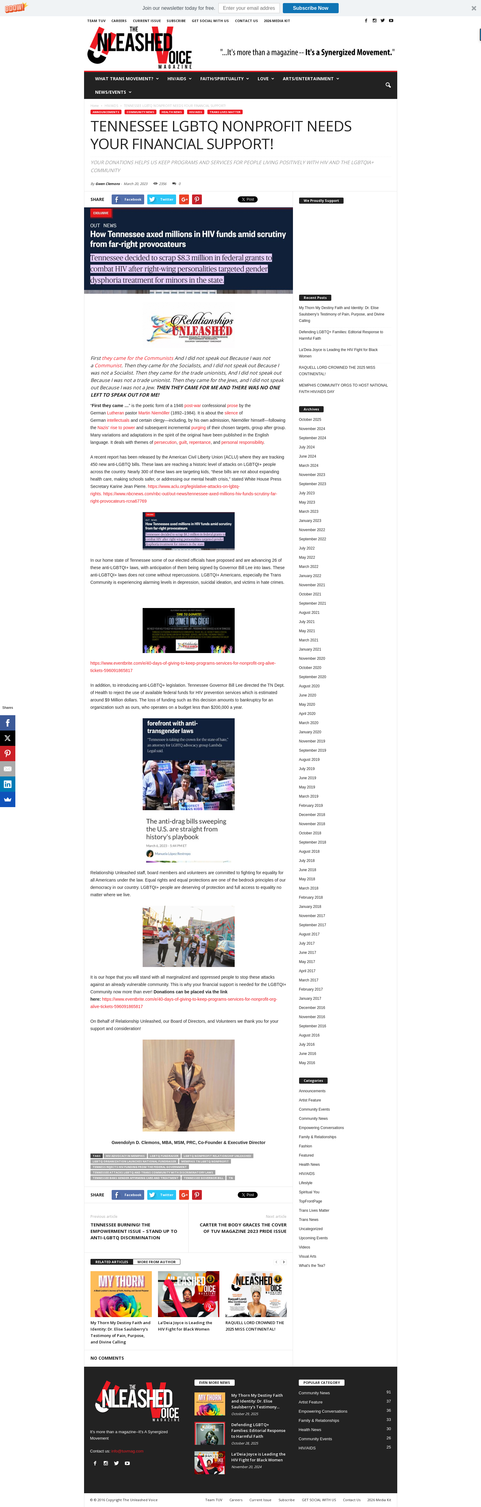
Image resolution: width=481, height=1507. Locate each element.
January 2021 (310, 649)
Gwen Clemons (107, 183)
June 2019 (307, 778)
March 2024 (308, 465)
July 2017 (307, 943)
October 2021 (310, 594)
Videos (304, 1247)
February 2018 (311, 897)
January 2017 (310, 998)
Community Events (314, 1109)
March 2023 (308, 511)
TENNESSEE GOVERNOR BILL (203, 1178)
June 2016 (307, 1054)
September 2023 (312, 484)
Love (266, 78)
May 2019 (307, 787)
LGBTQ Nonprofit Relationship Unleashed (217, 1156)
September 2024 (312, 438)
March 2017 (308, 980)
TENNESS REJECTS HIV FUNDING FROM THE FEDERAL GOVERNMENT (140, 1167)
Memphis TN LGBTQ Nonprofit (205, 1161)
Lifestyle (306, 1183)
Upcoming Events (313, 1238)
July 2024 (307, 447)
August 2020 (309, 686)
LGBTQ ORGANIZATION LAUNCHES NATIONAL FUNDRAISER (134, 1161)
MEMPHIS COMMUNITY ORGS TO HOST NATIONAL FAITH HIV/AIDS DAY (343, 388)
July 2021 (307, 622)
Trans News (309, 1220)
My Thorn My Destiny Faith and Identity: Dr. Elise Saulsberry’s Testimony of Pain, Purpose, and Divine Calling (341, 314)
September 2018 (312, 842)
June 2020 (307, 695)
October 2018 (310, 833)
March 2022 (308, 567)
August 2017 (309, 934)
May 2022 (307, 557)
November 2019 (312, 741)
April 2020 (307, 714)
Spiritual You (309, 1192)
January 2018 (310, 907)
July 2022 (307, 548)
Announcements (106, 112)
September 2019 (312, 750)
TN (231, 1178)
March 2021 (308, 640)
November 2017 (312, 916)
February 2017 (311, 989)
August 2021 (309, 612)
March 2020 (308, 723)
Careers (119, 20)
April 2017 (307, 971)
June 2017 (307, 952)
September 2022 (312, 539)
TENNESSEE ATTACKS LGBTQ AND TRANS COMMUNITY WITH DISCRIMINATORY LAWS (153, 1172)
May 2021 (307, 631)
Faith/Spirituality (224, 78)
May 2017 (307, 962)
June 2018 (307, 870)
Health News (172, 112)
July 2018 (307, 861)
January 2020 (310, 732)
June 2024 (307, 456)
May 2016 (307, 1063)
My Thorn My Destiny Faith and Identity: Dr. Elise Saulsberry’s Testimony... (257, 1401)
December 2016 (312, 1008)
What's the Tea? (312, 1265)
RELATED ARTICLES (111, 1262)
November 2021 (312, 585)
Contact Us (246, 20)
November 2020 (312, 658)
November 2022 (312, 530)
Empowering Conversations (321, 1128)
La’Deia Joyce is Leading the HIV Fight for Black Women (338, 353)
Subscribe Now (311, 8)
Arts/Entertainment (311, 78)
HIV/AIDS (179, 78)
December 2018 (312, 815)
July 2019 (307, 769)
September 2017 (312, 925)
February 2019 (311, 805)
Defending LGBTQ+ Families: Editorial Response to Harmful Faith (341, 335)
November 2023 (312, 475)
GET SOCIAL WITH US (210, 20)
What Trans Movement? (127, 78)
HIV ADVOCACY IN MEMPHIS (125, 1156)
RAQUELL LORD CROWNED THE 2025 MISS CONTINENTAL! (337, 370)
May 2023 (307, 502)
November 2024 (312, 429)
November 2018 (312, 824)
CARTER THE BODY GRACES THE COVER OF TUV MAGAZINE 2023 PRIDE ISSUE (243, 1228)
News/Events (113, 92)
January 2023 (310, 521)
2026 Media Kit (277, 20)
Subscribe (176, 20)
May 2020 (307, 704)
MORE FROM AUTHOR (156, 1262)
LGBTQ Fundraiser (164, 1156)
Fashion (305, 1146)
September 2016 (312, 1026)
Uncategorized (311, 1229)
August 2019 (309, 759)
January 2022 (310, 576)
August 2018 (309, 851)
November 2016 (312, 1017)
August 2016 (309, 1035)
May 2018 (307, 879)
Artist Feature (310, 1100)
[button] (240, 8)
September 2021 (312, 603)
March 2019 (308, 796)
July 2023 (307, 493)
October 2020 (310, 668)
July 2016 (307, 1044)
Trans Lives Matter (225, 112)
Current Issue (147, 20)
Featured (306, 1155)
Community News (140, 112)
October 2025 (310, 419)
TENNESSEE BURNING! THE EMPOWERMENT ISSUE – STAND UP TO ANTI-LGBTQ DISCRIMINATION (133, 1231)
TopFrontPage (310, 1201)
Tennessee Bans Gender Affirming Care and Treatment (136, 1178)
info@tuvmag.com (127, 1451)
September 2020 (312, 677)
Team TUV (96, 20)
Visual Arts (307, 1256)
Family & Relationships (318, 1137)
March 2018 (308, 888)
